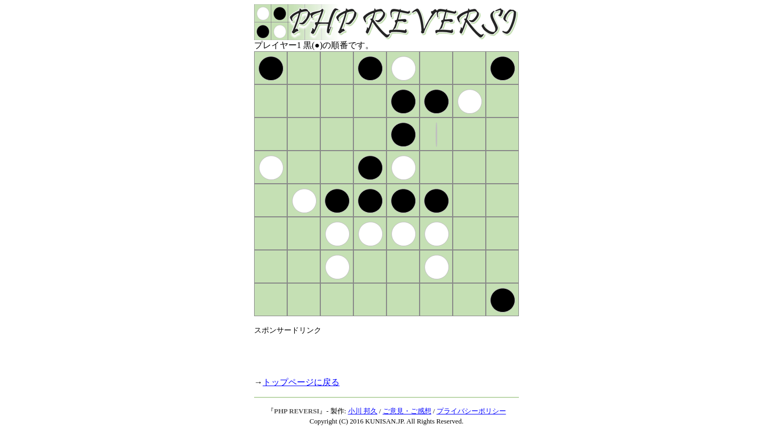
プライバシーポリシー (471, 411)
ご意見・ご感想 (407, 411)
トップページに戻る (301, 382)
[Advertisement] (379, 351)
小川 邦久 (362, 411)
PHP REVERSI (296, 411)
